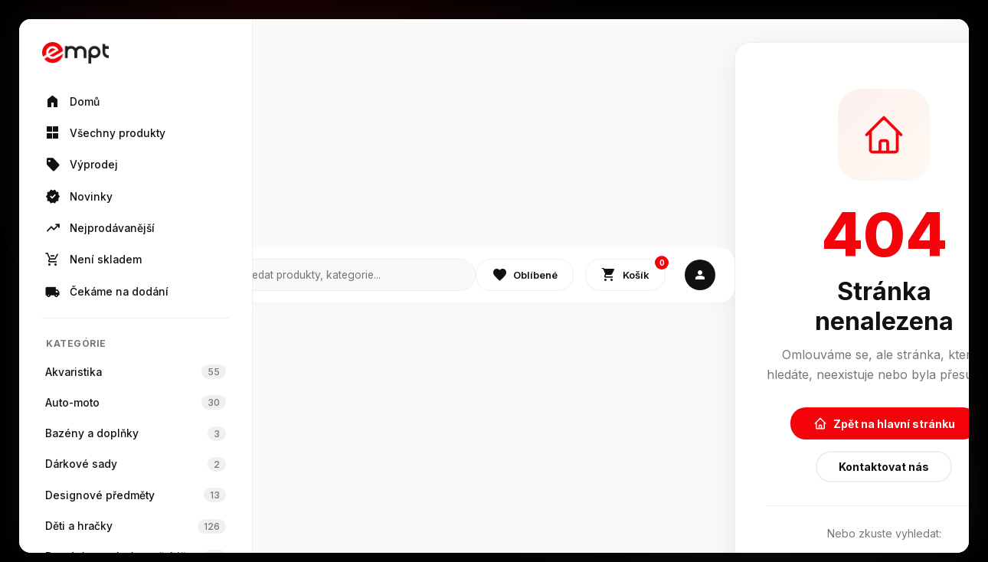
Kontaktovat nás (884, 466)
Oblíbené (525, 275)
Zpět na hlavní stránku (884, 423)
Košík (633, 271)
